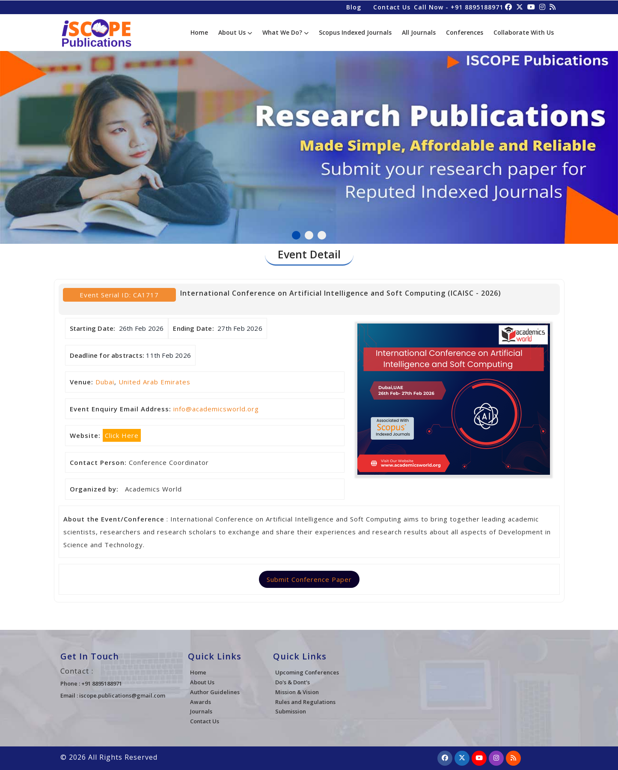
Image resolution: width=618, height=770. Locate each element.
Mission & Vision (297, 692)
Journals (201, 711)
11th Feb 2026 (168, 355)
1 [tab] (296, 235)
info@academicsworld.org (216, 408)
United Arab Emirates (154, 382)
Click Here (122, 435)
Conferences (464, 32)
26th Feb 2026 (141, 328)
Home (199, 32)
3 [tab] (322, 235)
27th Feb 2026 (239, 328)
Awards (200, 702)
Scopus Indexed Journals (355, 32)
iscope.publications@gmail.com (122, 695)
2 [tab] (309, 235)
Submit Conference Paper (309, 579)
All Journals (419, 32)
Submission (290, 711)
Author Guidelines (215, 692)
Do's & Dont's (292, 682)
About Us (235, 32)
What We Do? (285, 32)
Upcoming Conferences (307, 672)
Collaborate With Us (523, 32)
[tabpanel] (309, 143)
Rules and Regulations (305, 702)
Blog (353, 7)
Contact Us (391, 7)
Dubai (104, 382)
